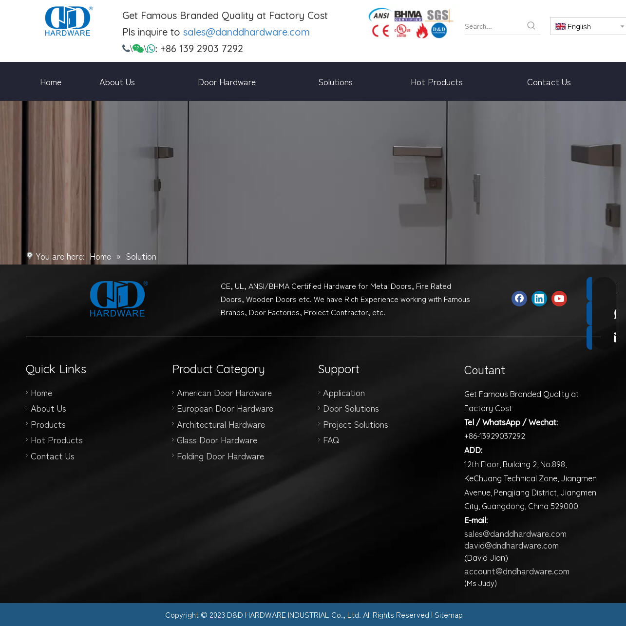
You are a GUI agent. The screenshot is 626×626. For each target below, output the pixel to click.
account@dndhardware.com (516, 570)
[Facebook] (519, 298)
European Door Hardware (225, 407)
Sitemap (449, 614)
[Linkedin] (539, 298)
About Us (48, 407)
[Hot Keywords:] (531, 26)
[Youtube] (559, 298)
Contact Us (53, 455)
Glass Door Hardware (217, 439)
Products (48, 423)
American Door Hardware (224, 392)
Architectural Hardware (221, 423)
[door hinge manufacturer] (411, 23)
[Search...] (494, 26)
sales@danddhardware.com (246, 32)
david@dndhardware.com (511, 544)
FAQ (331, 439)
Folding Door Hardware (220, 455)
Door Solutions (351, 407)
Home (41, 392)
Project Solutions (355, 423)
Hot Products (57, 439)
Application (344, 392)
